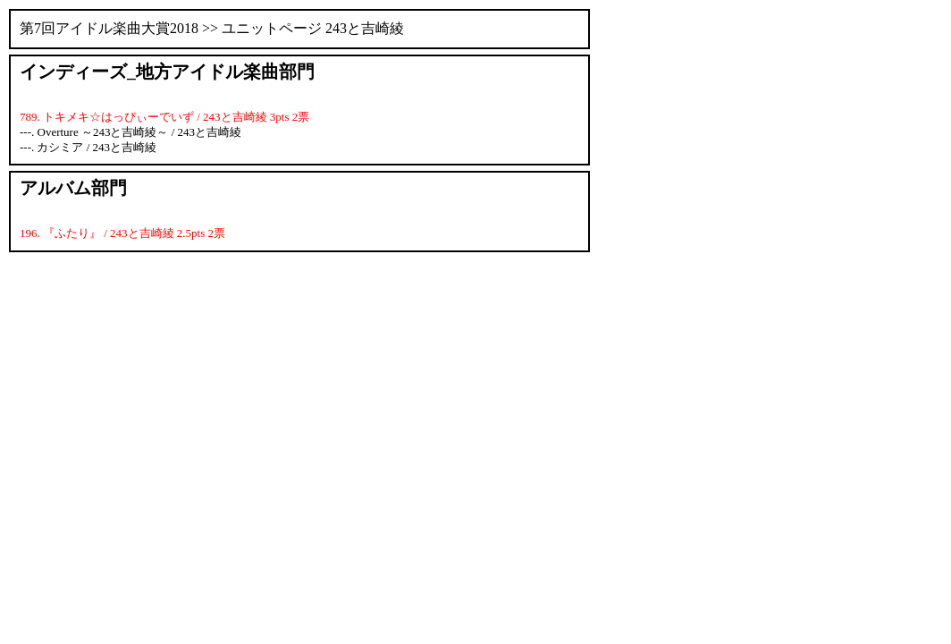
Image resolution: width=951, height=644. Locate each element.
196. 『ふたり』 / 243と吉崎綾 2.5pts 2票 (122, 233)
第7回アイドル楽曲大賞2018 (109, 28)
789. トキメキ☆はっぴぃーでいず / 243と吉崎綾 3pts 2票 (164, 116)
